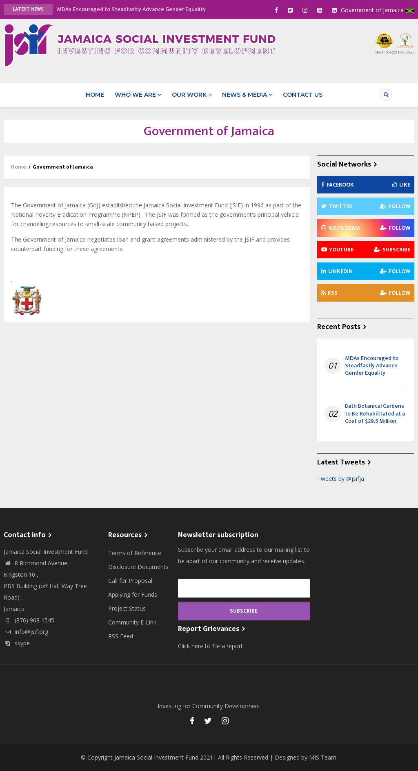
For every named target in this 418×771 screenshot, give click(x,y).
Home (95, 94)
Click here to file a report (210, 645)
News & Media (247, 94)
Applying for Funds (132, 594)
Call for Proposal (130, 580)
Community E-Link (132, 622)
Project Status (127, 608)
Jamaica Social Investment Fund (156, 757)
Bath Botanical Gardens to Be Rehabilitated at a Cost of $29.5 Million (375, 413)
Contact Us (302, 94)
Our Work (191, 94)
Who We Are (138, 94)
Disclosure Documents (138, 566)
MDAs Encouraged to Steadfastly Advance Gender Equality (131, 9)
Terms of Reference (134, 552)
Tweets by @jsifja (340, 478)
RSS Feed (120, 636)
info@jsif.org (26, 631)
